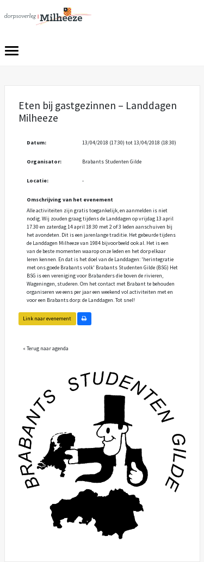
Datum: (36, 142)
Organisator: (44, 161)
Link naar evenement (47, 318)
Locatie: (37, 180)
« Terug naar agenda (46, 348)
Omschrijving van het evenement (70, 199)
